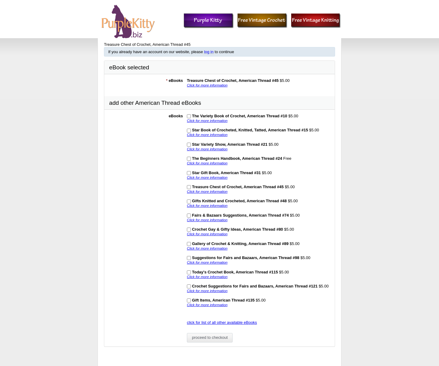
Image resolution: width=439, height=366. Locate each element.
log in (208, 51)
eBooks (174, 80)
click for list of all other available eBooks (222, 322)
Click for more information (207, 85)
